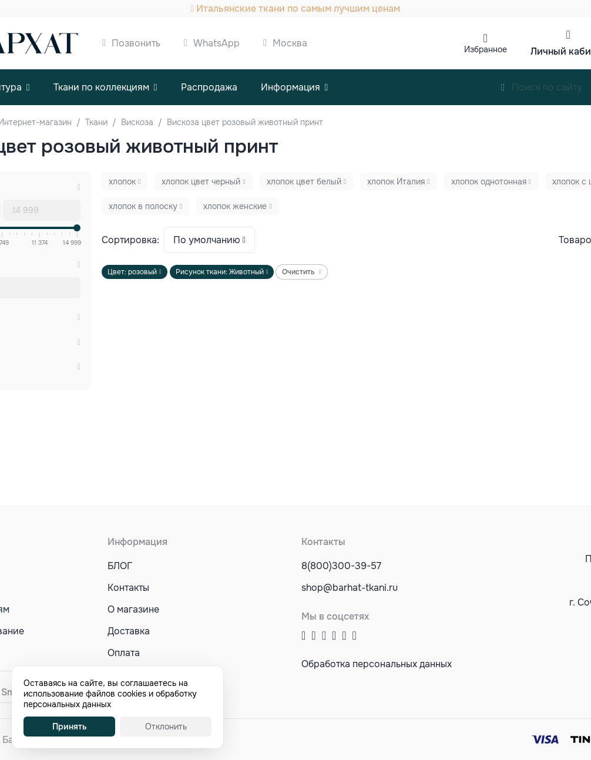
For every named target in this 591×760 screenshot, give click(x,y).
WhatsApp (216, 43)
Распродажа (209, 87)
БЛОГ (120, 566)
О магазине (133, 609)
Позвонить (136, 43)
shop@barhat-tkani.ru (349, 587)
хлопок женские (235, 206)
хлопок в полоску (143, 206)
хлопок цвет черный (201, 181)
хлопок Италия (396, 181)
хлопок (122, 181)
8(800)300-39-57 (341, 566)
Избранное (485, 49)
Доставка (129, 631)
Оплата (124, 653)
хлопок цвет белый (304, 181)
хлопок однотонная (488, 181)
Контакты (128, 587)
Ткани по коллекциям (101, 87)
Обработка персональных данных (376, 664)
